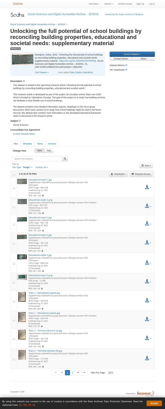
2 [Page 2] (72, 372)
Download (118, 174)
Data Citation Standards (81, 72)
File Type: (22, 167)
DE (20, 405)
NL (34, 405)
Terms (40, 143)
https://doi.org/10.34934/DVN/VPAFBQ (77, 61)
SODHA (18, 3)
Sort (146, 165)
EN (25, 405)
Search (108, 4)
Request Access (141, 174)
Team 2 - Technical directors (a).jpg (45, 330)
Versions (52, 143)
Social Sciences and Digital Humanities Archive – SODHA (37, 24)
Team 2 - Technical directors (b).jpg (45, 351)
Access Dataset (132, 54)
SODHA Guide (125, 4)
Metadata (27, 143)
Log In (152, 4)
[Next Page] (78, 372)
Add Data (94, 4)
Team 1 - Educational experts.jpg (44, 293)
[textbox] (37, 158)
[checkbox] (14, 174)
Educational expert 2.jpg (40, 217)
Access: (42, 167)
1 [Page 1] (67, 372)
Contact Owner (121, 58)
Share (143, 58)
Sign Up (140, 4)
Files (15, 143)
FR (29, 405)
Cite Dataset (42, 72)
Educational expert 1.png (40, 200)
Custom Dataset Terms (24, 134)
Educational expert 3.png (40, 275)
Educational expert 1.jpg (40, 179)
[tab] (15, 143)
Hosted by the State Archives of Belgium (124, 14)
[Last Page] (84, 372)
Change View (19, 151)
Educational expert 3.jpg (40, 255)
